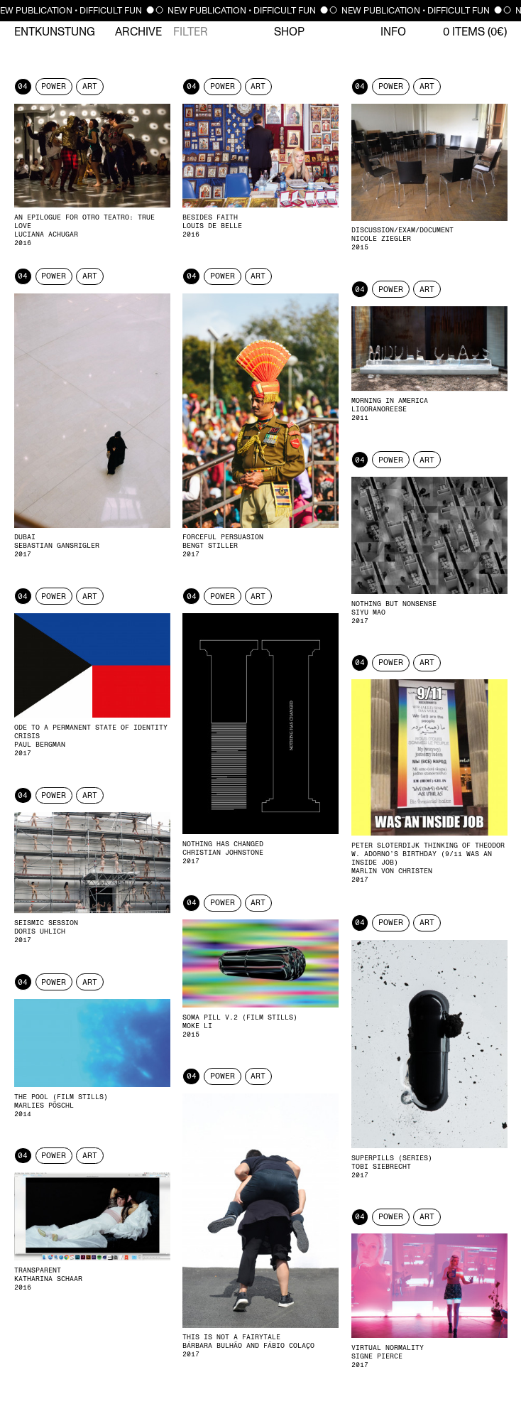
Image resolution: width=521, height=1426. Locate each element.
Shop (289, 32)
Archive (138, 32)
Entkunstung (54, 32)
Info (393, 32)
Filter (190, 32)
